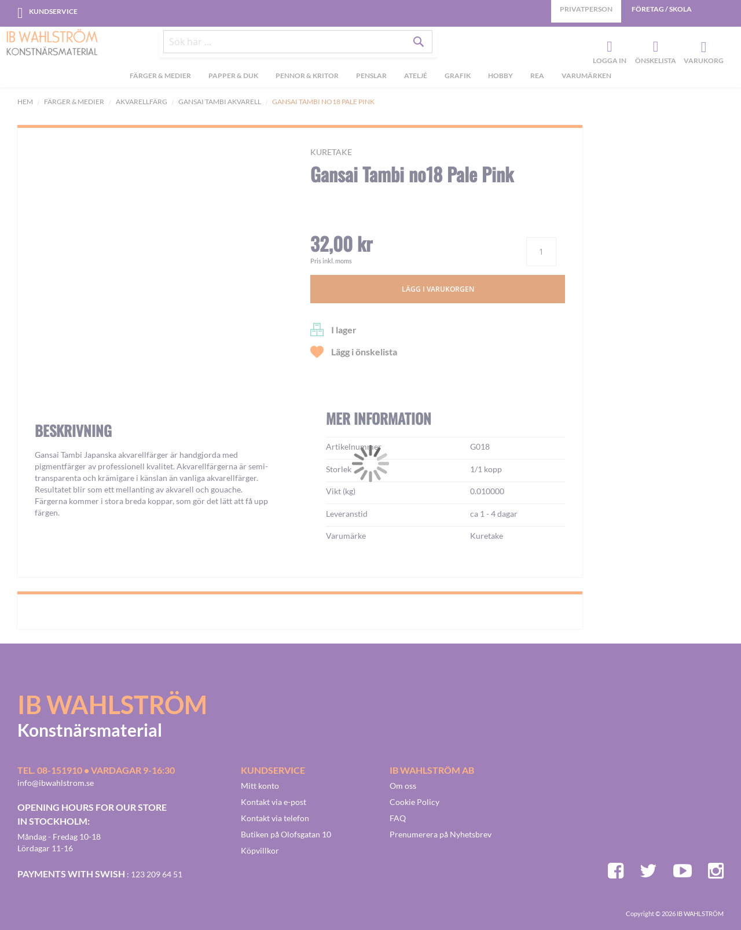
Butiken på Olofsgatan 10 (286, 834)
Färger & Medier (74, 101)
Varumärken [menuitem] (586, 80)
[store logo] (52, 43)
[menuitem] (160, 81)
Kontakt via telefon (275, 818)
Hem (25, 101)
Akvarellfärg (141, 101)
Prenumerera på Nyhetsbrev (440, 834)
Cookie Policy (414, 802)
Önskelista (654, 49)
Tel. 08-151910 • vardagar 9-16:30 (96, 769)
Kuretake (331, 152)
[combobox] (298, 47)
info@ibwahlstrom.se (55, 783)
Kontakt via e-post (273, 802)
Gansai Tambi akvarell (219, 101)
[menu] (370, 81)
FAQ (398, 818)
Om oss (403, 786)
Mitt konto (260, 786)
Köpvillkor (260, 850)
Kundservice (53, 11)
